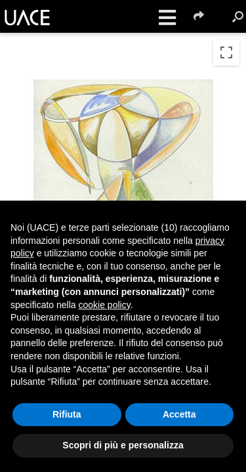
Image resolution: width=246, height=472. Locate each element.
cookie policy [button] (105, 305)
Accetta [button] (179, 414)
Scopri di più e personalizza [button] (122, 445)
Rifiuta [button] (66, 414)
